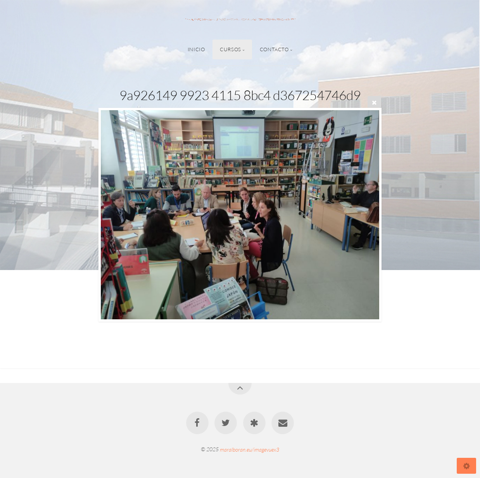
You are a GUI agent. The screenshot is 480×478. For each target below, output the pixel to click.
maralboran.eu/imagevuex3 (249, 449)
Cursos (230, 49)
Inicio (196, 49)
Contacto (274, 49)
